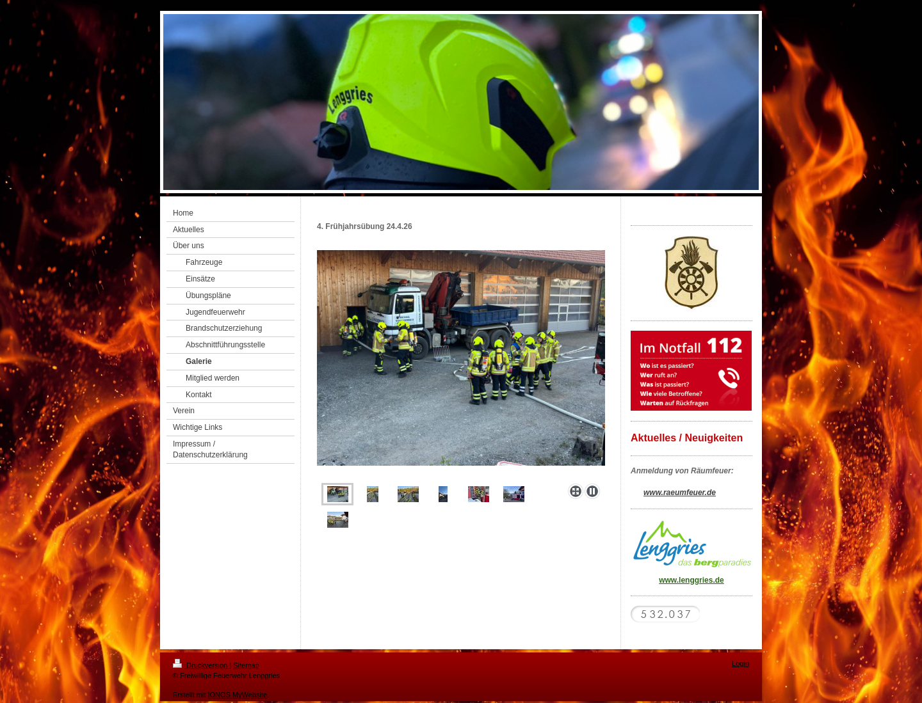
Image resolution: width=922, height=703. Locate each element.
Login (740, 663)
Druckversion (201, 665)
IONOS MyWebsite (237, 695)
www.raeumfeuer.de (679, 492)
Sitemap (246, 665)
